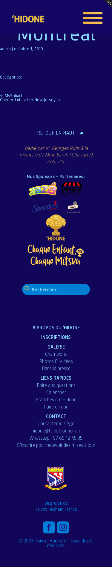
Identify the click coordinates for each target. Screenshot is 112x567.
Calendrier (56, 392)
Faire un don (56, 407)
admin (5, 48)
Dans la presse (56, 368)
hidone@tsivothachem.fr (56, 431)
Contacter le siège (56, 423)
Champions (56, 354)
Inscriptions (56, 337)
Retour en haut (56, 132)
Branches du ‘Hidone (56, 399)
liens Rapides (56, 378)
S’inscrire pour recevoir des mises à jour (56, 445)
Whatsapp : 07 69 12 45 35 (56, 438)
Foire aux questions (56, 385)
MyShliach (12, 95)
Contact (56, 416)
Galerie (56, 346)
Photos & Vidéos (56, 361)
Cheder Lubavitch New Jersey (30, 99)
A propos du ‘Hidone (56, 327)
